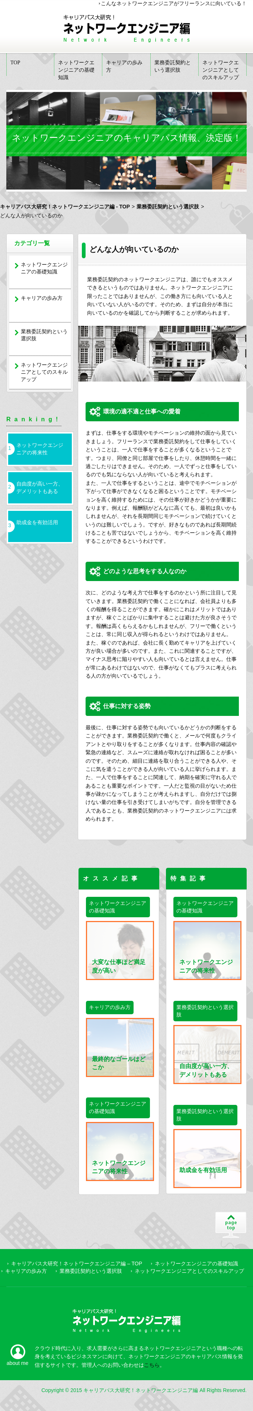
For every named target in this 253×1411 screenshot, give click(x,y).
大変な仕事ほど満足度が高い (119, 950)
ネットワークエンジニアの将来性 (39, 448)
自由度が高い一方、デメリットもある (39, 487)
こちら (152, 1365)
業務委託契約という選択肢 (172, 66)
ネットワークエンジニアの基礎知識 (76, 68)
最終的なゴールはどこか (119, 1047)
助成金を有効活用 (37, 522)
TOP (15, 62)
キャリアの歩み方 (124, 66)
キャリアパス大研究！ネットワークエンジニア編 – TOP (76, 1263)
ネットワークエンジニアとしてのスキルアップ (220, 68)
